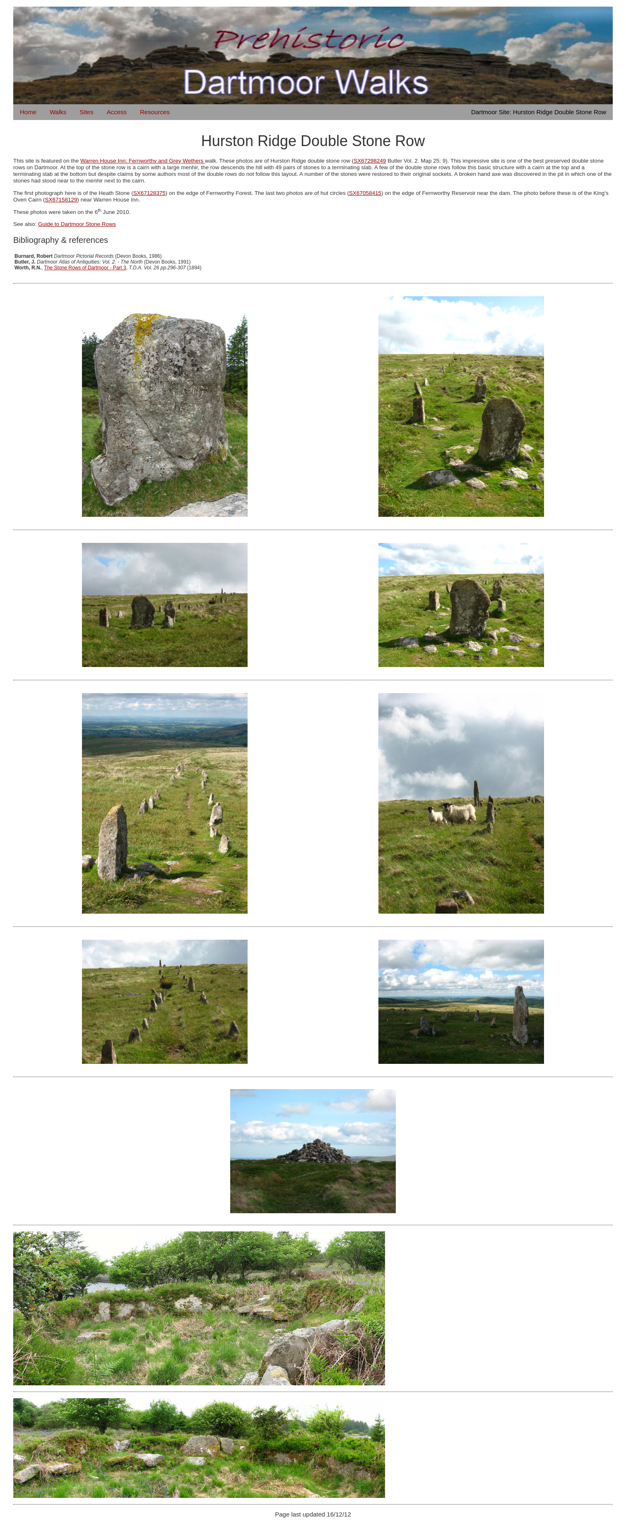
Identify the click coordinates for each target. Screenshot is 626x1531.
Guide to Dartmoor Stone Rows (77, 224)
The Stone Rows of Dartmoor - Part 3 (85, 268)
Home (28, 111)
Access (117, 111)
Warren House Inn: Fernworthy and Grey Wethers (142, 161)
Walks (58, 111)
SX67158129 (61, 200)
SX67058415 (365, 193)
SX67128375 (149, 193)
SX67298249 (370, 161)
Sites (86, 111)
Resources (155, 111)
